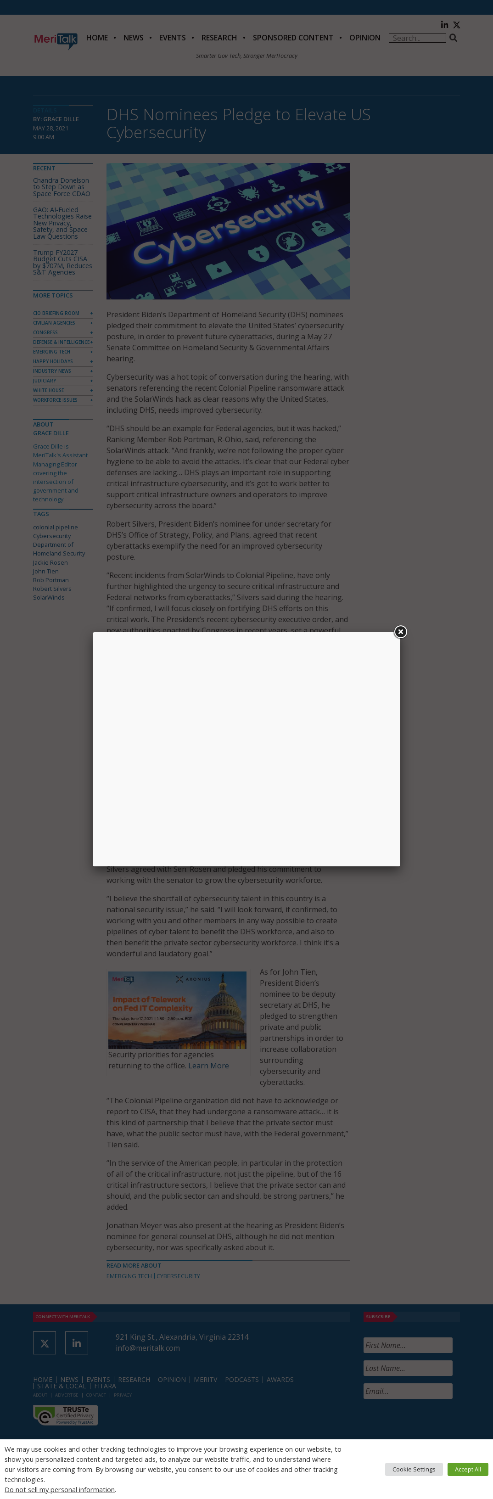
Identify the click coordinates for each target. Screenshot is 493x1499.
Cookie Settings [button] (414, 1469)
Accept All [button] (468, 1469)
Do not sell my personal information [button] (60, 1489)
